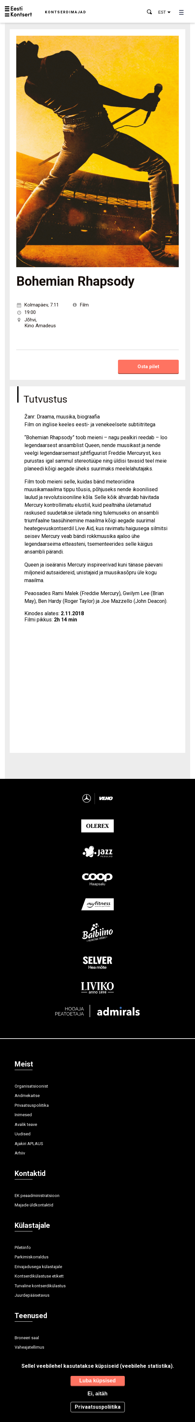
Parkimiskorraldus (31, 1256)
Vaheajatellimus (29, 1347)
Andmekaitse (27, 1095)
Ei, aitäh (97, 1393)
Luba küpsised (97, 1380)
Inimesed (23, 1114)
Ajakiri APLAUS (29, 1143)
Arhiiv (20, 1153)
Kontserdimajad (65, 12)
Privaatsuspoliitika (32, 1105)
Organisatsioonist (31, 1086)
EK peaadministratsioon (37, 1195)
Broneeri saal (27, 1337)
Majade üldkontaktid (34, 1205)
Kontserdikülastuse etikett (39, 1276)
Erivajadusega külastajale (38, 1266)
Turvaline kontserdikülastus (40, 1285)
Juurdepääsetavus (32, 1295)
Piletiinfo (23, 1247)
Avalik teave (26, 1124)
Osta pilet (148, 366)
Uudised (23, 1133)
